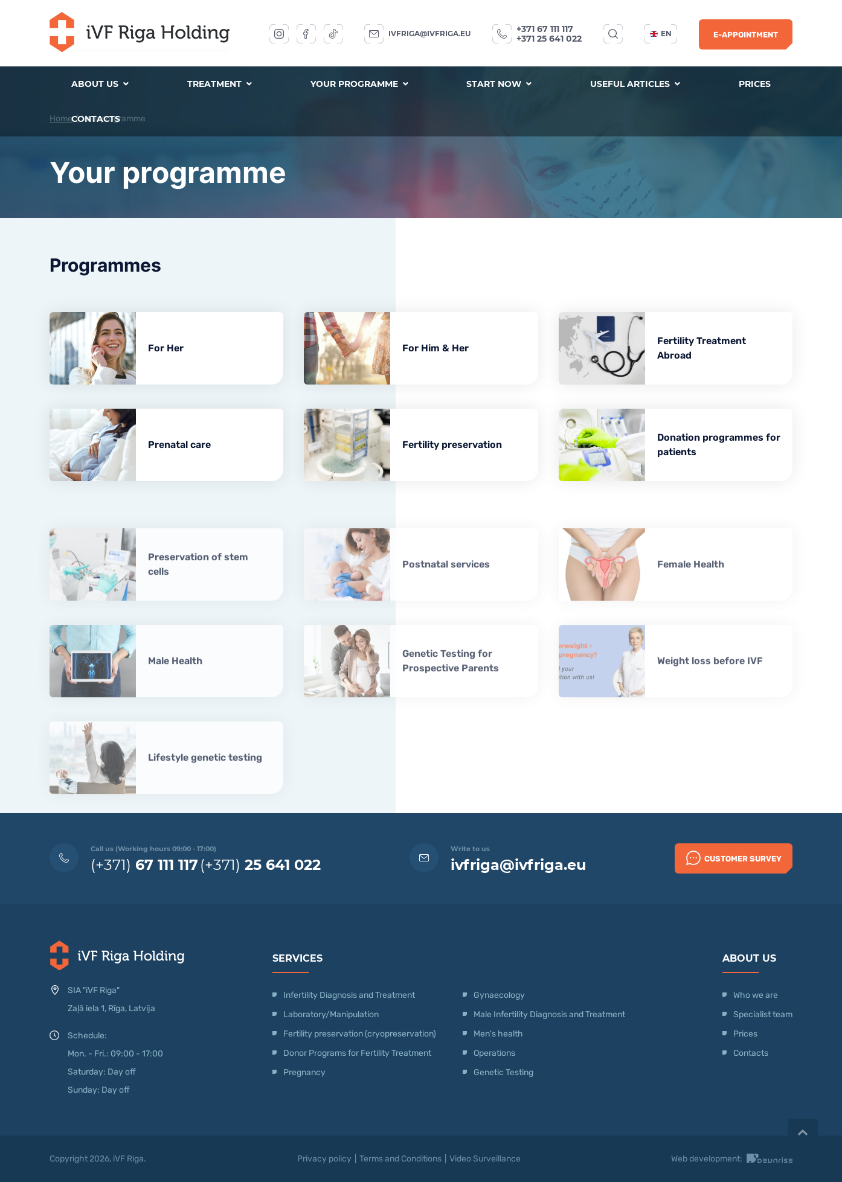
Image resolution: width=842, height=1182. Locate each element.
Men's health (498, 1034)
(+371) (144, 865)
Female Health (690, 598)
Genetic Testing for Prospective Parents (450, 695)
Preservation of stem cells (198, 598)
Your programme (359, 83)
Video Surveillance (485, 1159)
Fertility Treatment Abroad (701, 348)
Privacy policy (324, 1159)
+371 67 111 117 (544, 29)
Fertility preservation (452, 444)
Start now (499, 83)
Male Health (175, 694)
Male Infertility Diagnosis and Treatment (549, 1014)
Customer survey (734, 858)
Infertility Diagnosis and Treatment (349, 995)
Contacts (95, 118)
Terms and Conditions (400, 1159)
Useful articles (635, 83)
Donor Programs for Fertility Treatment (357, 1053)
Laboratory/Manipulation (331, 1014)
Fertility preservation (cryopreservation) (359, 1034)
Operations (495, 1053)
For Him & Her (435, 348)
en (661, 33)
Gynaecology (500, 995)
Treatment (219, 83)
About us (100, 83)
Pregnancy (304, 1072)
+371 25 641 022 (549, 38)
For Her (166, 348)
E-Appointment (745, 34)
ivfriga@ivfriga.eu (429, 33)
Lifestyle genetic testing (205, 791)
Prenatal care (179, 444)
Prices (755, 83)
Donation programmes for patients (718, 445)
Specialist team (762, 1014)
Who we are (755, 995)
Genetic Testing (503, 1072)
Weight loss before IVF (710, 694)
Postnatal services (446, 598)
